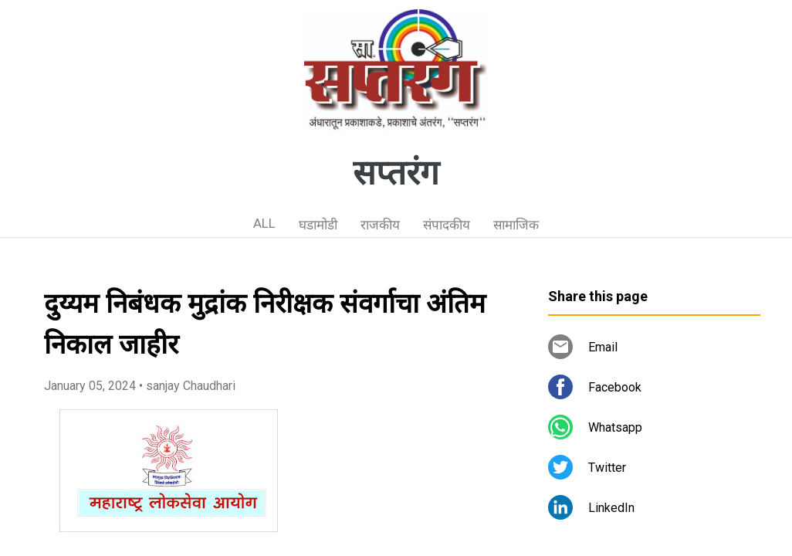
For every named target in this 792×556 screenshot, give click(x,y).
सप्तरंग (396, 173)
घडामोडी (318, 224)
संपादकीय (446, 224)
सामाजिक (516, 224)
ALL (264, 223)
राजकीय (380, 224)
